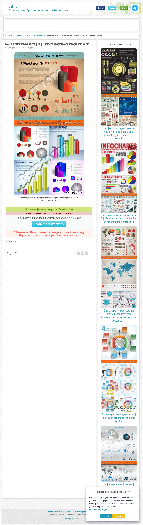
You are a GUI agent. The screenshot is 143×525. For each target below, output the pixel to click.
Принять (106, 516)
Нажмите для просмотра (49, 224)
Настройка (119, 516)
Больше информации (98, 510)
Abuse (67, 519)
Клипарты (11, 48)
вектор (13, 241)
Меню (112, 8)
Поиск (100, 8)
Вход (124, 8)
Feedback (74, 519)
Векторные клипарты (24, 48)
